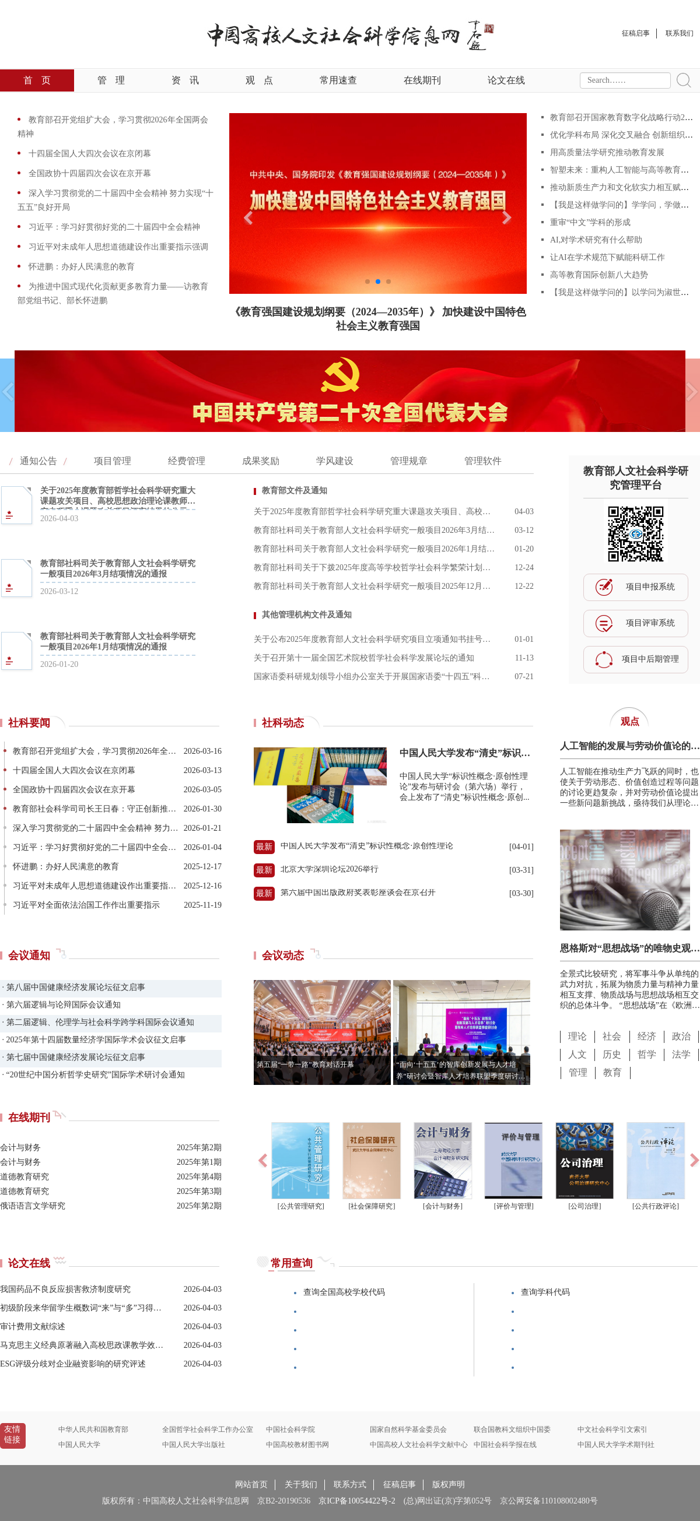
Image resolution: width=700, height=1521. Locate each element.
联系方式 (350, 1484)
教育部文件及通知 (294, 490)
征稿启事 (399, 1484)
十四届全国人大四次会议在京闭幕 (88, 153)
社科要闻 (29, 723)
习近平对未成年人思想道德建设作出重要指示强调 (117, 247)
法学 (681, 1054)
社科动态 (283, 723)
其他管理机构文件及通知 (307, 614)
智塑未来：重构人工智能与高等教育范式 (623, 170)
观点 (259, 80)
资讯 (185, 80)
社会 (612, 1036)
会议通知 (29, 955)
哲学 (647, 1054)
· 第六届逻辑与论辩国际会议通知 (60, 1004)
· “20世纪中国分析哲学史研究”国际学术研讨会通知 (92, 1074)
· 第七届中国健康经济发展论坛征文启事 (72, 1057)
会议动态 (283, 955)
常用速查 (338, 80)
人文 (577, 1054)
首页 (37, 80)
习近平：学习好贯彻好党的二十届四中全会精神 (113, 227)
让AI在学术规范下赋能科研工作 (607, 257)
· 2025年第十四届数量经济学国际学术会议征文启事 (93, 1039)
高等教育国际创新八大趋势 (599, 275)
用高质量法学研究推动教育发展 (607, 152)
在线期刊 (422, 80)
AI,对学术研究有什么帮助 (596, 240)
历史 (612, 1054)
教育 (612, 1072)
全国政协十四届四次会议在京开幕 (88, 173)
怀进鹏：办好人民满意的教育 (80, 266)
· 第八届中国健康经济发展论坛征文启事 (72, 987)
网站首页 (251, 1484)
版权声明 (448, 1484)
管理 (111, 80)
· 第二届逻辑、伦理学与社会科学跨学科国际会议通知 (97, 1022)
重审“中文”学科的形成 (590, 222)
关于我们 (301, 1484)
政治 (681, 1036)
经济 (647, 1036)
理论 (577, 1036)
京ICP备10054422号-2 (356, 1501)
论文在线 (506, 80)
